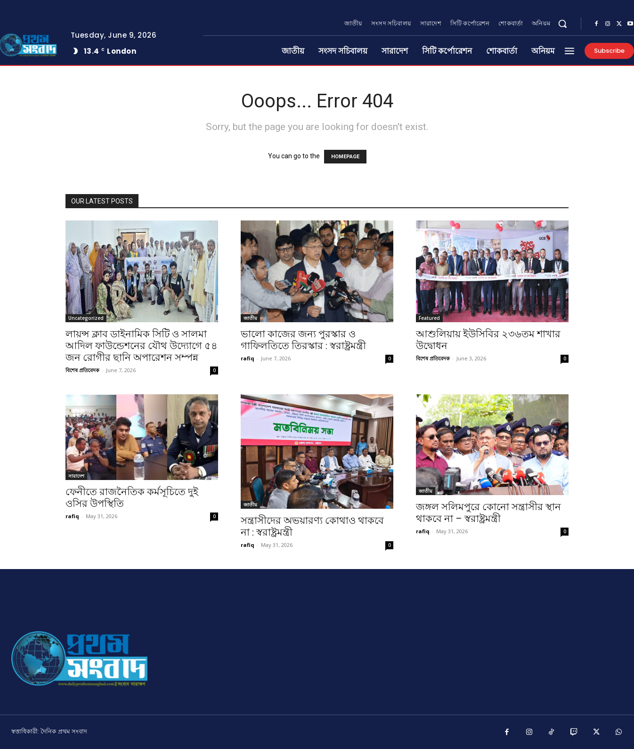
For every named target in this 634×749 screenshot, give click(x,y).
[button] (562, 23)
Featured (429, 318)
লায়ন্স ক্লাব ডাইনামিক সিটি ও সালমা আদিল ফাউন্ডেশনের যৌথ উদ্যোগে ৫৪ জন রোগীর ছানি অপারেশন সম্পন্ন (141, 345)
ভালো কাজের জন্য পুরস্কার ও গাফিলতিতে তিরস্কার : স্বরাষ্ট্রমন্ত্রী (303, 339)
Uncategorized (86, 318)
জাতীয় (250, 318)
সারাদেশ (76, 475)
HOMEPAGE (345, 157)
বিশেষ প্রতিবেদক (82, 370)
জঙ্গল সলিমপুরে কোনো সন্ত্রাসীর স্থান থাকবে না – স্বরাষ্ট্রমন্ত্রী (488, 512)
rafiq (247, 358)
